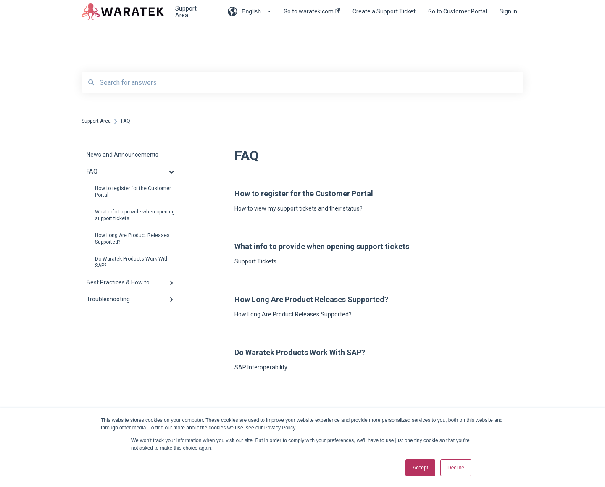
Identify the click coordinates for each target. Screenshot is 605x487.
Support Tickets (255, 261)
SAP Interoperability (260, 367)
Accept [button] (420, 468)
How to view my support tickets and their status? (298, 208)
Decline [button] (455, 468)
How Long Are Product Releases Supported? (132, 238)
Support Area (186, 11)
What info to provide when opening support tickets (135, 215)
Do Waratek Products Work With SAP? (132, 262)
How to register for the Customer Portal (133, 191)
